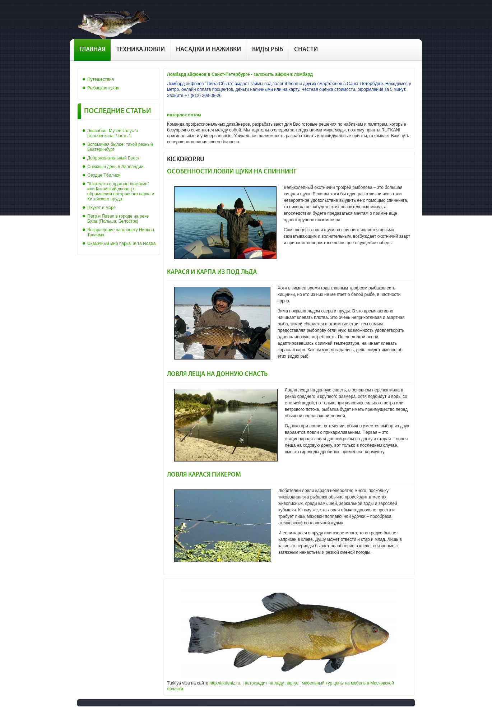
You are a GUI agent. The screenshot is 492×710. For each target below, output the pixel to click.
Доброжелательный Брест (113, 158)
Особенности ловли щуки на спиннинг (231, 171)
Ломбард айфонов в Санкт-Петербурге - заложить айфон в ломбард (240, 74)
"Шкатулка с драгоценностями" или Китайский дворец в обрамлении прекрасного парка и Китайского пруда (120, 191)
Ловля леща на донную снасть (217, 374)
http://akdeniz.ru (224, 683)
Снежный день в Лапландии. (116, 166)
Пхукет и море (101, 207)
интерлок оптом (184, 114)
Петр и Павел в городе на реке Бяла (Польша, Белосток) (118, 219)
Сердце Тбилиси (104, 175)
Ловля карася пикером (204, 475)
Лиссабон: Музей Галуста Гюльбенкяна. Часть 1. (112, 133)
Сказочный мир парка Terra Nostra (121, 243)
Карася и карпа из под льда (212, 272)
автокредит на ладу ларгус (271, 683)
